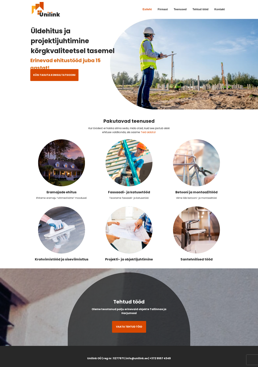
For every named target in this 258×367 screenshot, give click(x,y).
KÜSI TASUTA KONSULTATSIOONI (54, 75)
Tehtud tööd (200, 9)
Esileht (147, 9)
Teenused (180, 9)
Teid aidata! (148, 132)
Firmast (163, 9)
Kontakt (219, 9)
